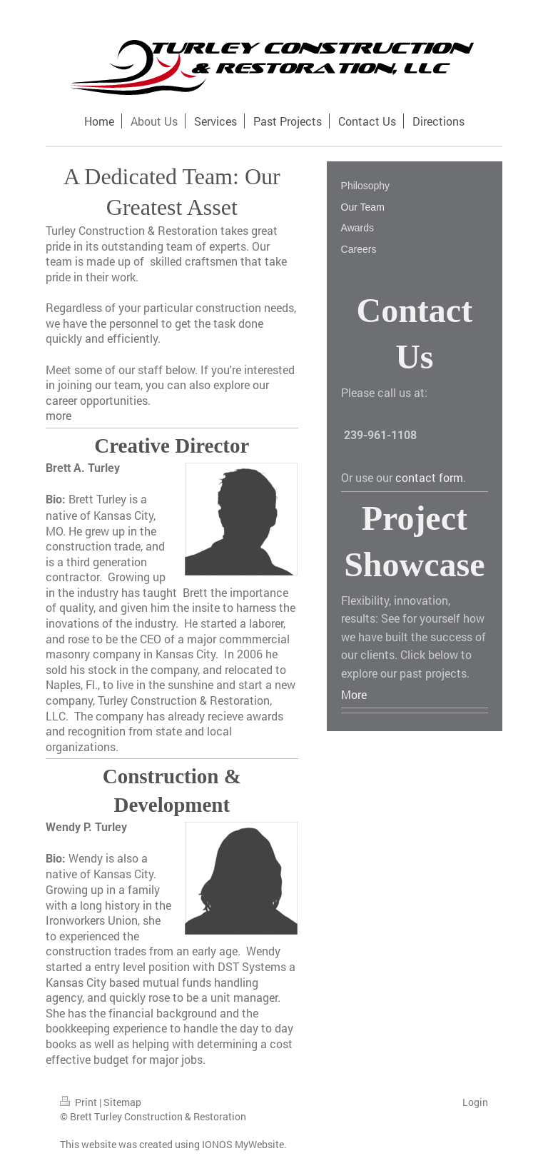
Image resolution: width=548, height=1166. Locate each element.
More (354, 694)
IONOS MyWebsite (243, 1144)
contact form (429, 477)
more (58, 415)
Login (475, 1102)
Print (79, 1102)
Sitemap (122, 1102)
